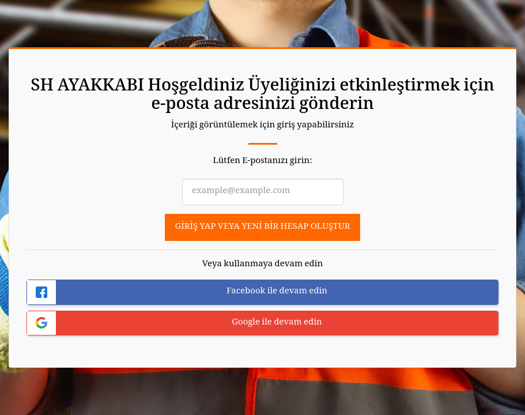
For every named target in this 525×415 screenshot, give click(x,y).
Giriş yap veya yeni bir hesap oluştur (262, 227)
